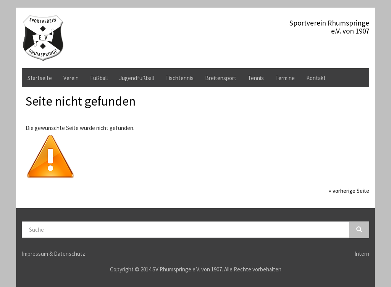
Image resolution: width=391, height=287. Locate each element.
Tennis (256, 78)
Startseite (39, 78)
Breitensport (220, 78)
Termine (285, 78)
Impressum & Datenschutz (53, 253)
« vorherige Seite (349, 190)
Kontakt (316, 78)
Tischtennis (179, 78)
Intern (361, 253)
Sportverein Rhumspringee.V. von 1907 (329, 25)
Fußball (99, 78)
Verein (71, 78)
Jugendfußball (136, 78)
